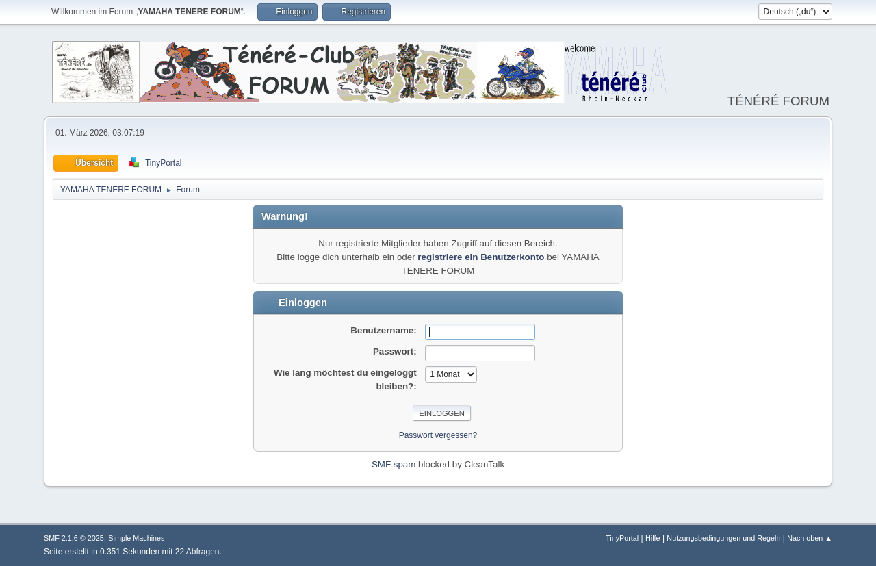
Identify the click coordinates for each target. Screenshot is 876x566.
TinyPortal (622, 538)
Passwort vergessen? (438, 435)
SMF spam (393, 464)
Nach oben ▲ (809, 538)
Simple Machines (136, 538)
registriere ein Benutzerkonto (480, 257)
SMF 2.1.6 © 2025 (74, 538)
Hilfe (652, 538)
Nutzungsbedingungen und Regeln (723, 538)
